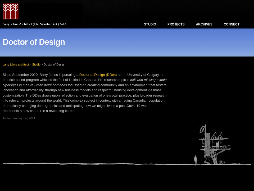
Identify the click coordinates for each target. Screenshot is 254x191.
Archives (204, 24)
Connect (231, 24)
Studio (150, 24)
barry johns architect (16, 64)
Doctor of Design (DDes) (98, 75)
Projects (176, 24)
